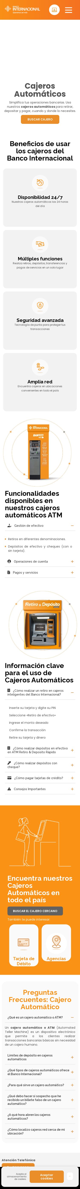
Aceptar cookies (46, 1177)
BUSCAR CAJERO (40, 119)
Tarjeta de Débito (24, 961)
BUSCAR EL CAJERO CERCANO (35, 911)
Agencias (56, 958)
